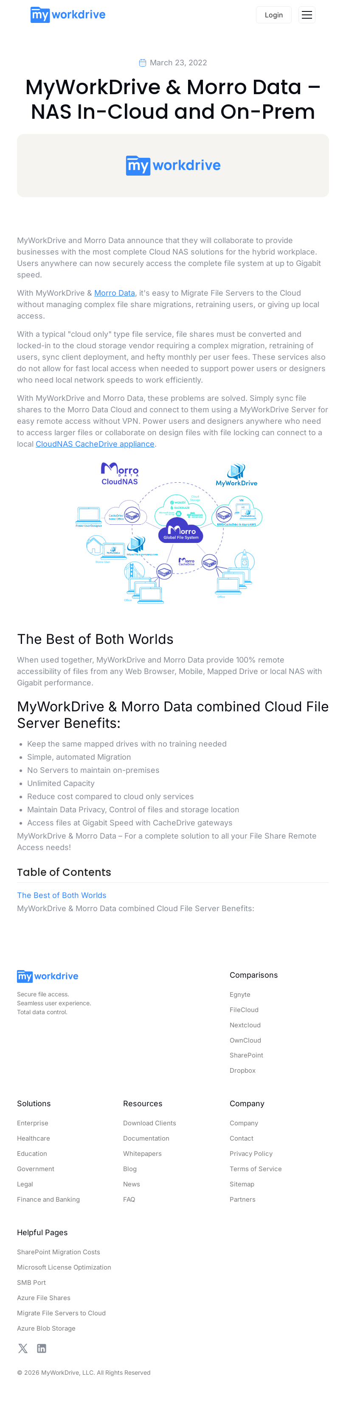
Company (244, 1123)
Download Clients (149, 1123)
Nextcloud (245, 1025)
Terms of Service (256, 1169)
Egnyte (240, 994)
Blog (130, 1169)
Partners (243, 1199)
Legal (25, 1184)
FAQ (129, 1199)
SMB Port (31, 1282)
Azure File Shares (43, 1298)
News (131, 1184)
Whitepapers (142, 1153)
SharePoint (246, 1055)
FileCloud (244, 1010)
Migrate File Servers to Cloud (61, 1313)
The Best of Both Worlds (62, 895)
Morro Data (114, 292)
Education (32, 1153)
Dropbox (243, 1070)
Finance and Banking (48, 1199)
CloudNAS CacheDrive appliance (95, 443)
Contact (241, 1138)
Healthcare (33, 1138)
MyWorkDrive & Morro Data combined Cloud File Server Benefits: (135, 908)
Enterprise (32, 1123)
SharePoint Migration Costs (58, 1252)
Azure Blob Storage (46, 1328)
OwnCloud (245, 1040)
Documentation (146, 1138)
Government (35, 1169)
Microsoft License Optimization (64, 1267)
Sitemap (242, 1184)
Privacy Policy (251, 1153)
